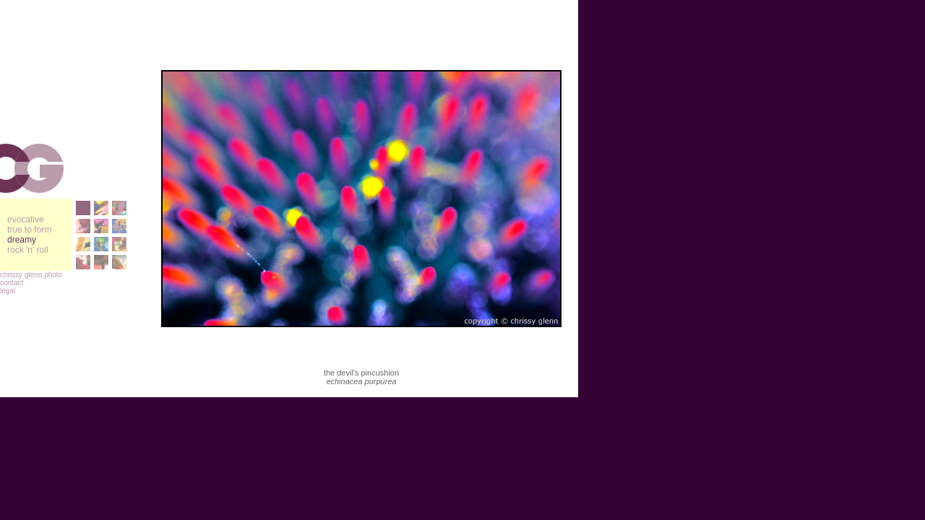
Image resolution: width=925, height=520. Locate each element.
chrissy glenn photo (31, 275)
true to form (29, 230)
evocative (25, 219)
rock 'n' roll (27, 250)
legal (7, 291)
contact (11, 283)
